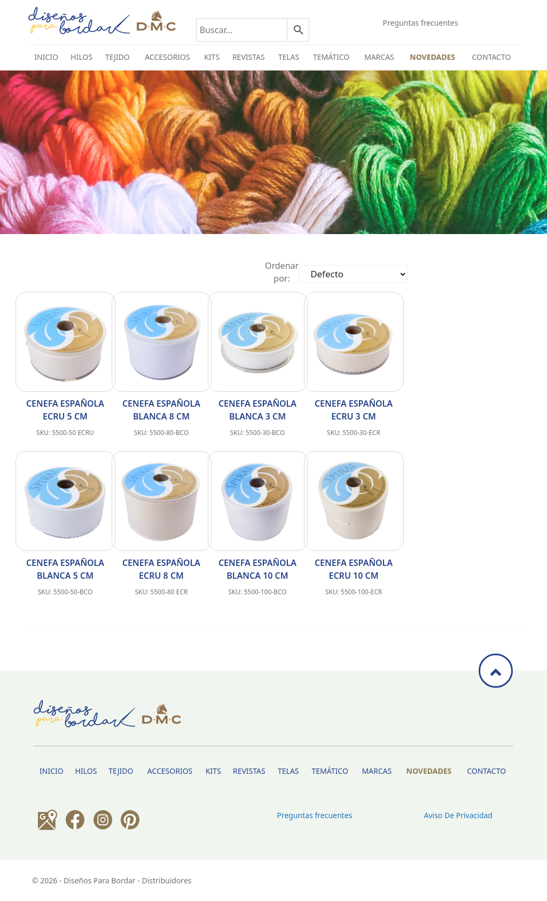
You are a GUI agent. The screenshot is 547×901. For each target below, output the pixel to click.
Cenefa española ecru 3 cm (354, 410)
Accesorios (167, 57)
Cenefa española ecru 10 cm (354, 569)
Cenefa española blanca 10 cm (257, 569)
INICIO (46, 57)
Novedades (432, 57)
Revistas (248, 57)
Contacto (491, 57)
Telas (289, 57)
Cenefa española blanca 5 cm (65, 569)
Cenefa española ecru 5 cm (65, 410)
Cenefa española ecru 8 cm (161, 569)
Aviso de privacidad (458, 815)
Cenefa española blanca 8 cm (161, 410)
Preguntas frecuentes (420, 23)
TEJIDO (117, 57)
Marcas (379, 57)
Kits (212, 57)
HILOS (81, 57)
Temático (331, 57)
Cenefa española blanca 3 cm (257, 410)
